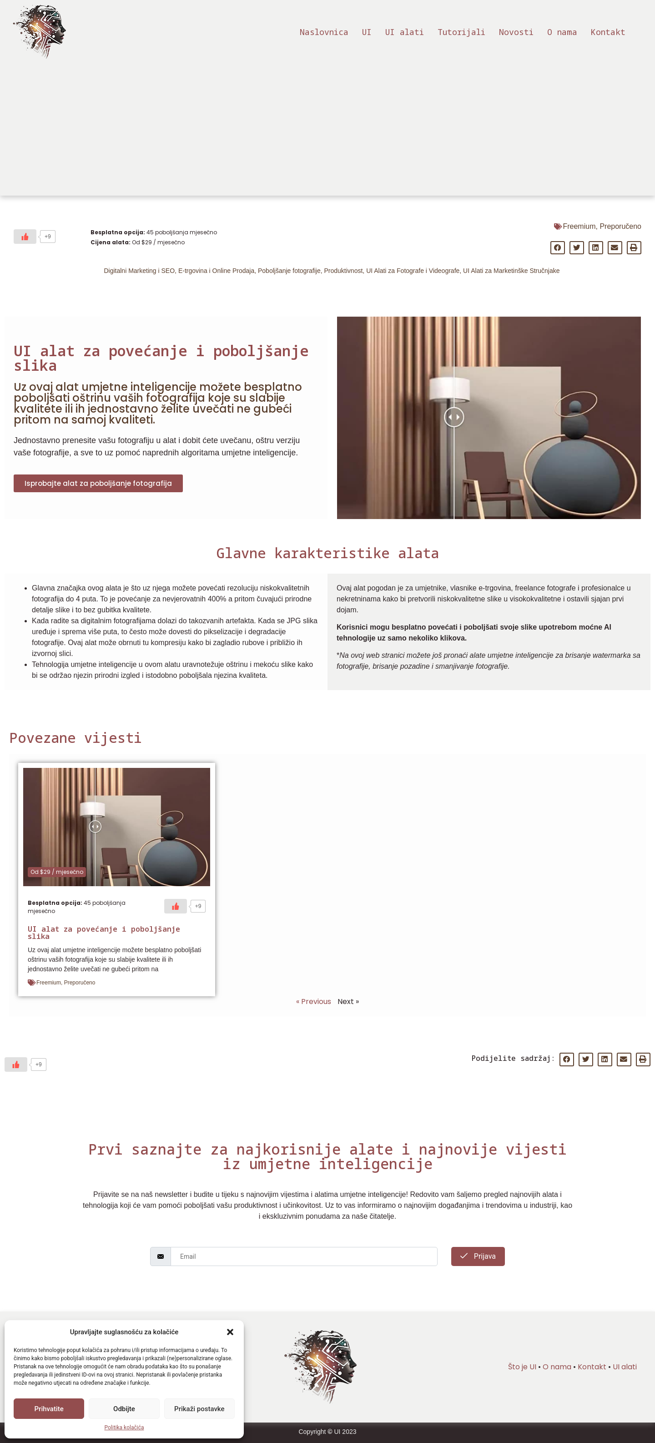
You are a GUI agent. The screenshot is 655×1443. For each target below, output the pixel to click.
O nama (562, 31)
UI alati (404, 31)
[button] (230, 1332)
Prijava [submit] (478, 1256)
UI (367, 31)
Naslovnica (324, 31)
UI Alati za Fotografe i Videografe (412, 270)
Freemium (579, 226)
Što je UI (522, 1367)
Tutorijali (461, 31)
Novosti (516, 31)
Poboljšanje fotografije (289, 270)
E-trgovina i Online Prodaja (216, 270)
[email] (304, 1256)
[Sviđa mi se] (25, 236)
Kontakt (608, 31)
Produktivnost (343, 270)
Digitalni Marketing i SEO (139, 270)
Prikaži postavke (199, 1409)
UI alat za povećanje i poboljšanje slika (104, 932)
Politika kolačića (124, 1427)
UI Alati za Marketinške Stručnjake (511, 270)
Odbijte (124, 1409)
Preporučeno (620, 226)
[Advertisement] (327, 132)
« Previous (313, 1001)
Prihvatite (49, 1409)
